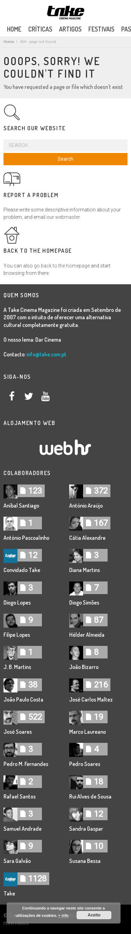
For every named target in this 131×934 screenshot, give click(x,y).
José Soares (17, 731)
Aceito (94, 915)
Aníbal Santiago (21, 505)
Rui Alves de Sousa (90, 796)
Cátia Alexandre (87, 537)
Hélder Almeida (86, 634)
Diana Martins (84, 569)
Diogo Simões (84, 602)
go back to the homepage (62, 266)
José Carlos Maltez (91, 699)
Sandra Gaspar (86, 828)
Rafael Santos (19, 796)
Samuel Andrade (22, 828)
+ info (63, 915)
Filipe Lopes (16, 634)
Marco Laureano (87, 731)
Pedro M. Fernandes (25, 763)
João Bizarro (84, 666)
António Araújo (86, 505)
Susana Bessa (85, 860)
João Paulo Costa (23, 699)
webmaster (67, 217)
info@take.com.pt (46, 354)
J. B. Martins (17, 666)
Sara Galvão (17, 860)
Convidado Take (21, 569)
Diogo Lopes (17, 602)
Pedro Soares (84, 763)
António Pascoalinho (26, 537)
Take (9, 893)
